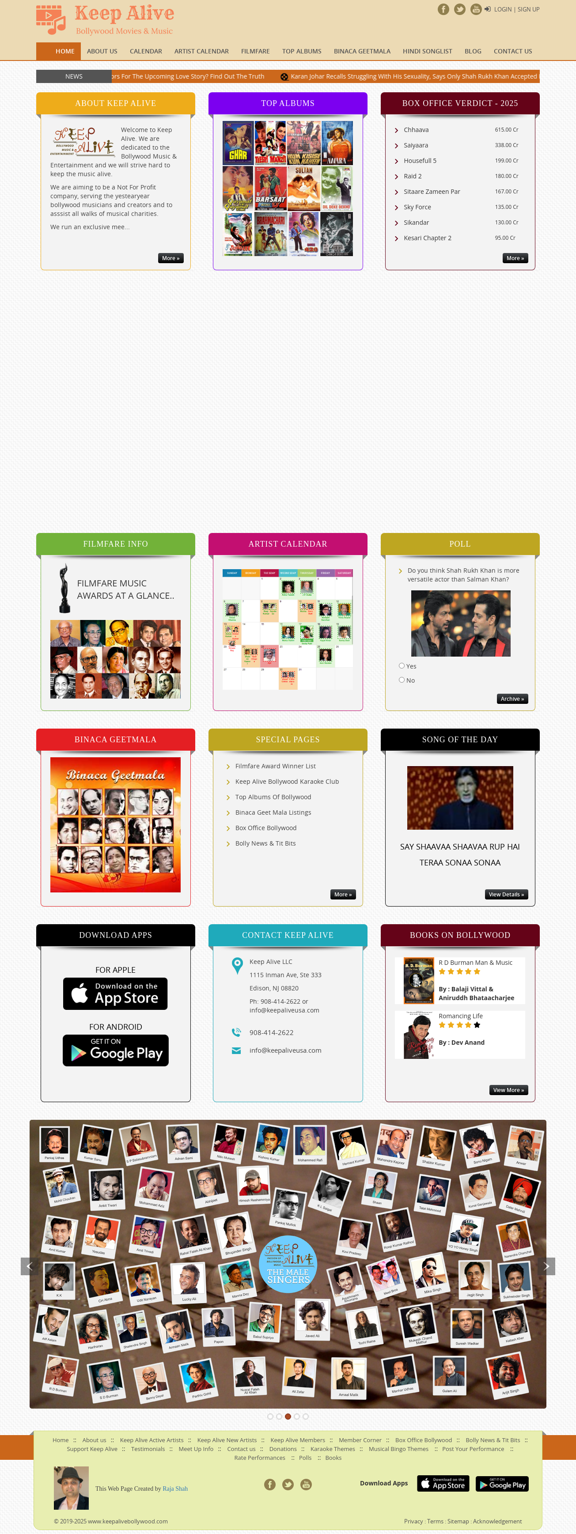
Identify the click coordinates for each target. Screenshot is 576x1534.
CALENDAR (146, 51)
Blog (473, 51)
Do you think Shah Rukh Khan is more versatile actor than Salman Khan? (463, 574)
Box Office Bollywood (266, 828)
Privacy (413, 1521)
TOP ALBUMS (302, 51)
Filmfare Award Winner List (275, 766)
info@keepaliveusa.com (286, 1050)
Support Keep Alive (92, 1449)
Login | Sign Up (517, 9)
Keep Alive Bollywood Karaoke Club (287, 781)
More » (171, 258)
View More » (508, 1090)
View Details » (506, 894)
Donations (283, 1449)
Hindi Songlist (427, 51)
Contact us (513, 51)
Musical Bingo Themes (398, 1449)
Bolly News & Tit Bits (265, 843)
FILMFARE (255, 51)
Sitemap (458, 1521)
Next (546, 1266)
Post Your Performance (473, 1449)
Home (65, 51)
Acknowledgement (497, 1521)
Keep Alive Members (298, 1440)
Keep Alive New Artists (227, 1440)
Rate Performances (260, 1458)
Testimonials (148, 1449)
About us (102, 51)
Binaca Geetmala (362, 51)
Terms (435, 1521)
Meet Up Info (196, 1449)
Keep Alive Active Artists (152, 1440)
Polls (305, 1458)
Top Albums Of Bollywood (273, 797)
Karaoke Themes (333, 1449)
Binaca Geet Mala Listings (273, 812)
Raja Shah (175, 1488)
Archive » (512, 699)
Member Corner (360, 1440)
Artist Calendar (201, 51)
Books (333, 1458)
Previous (29, 1266)
